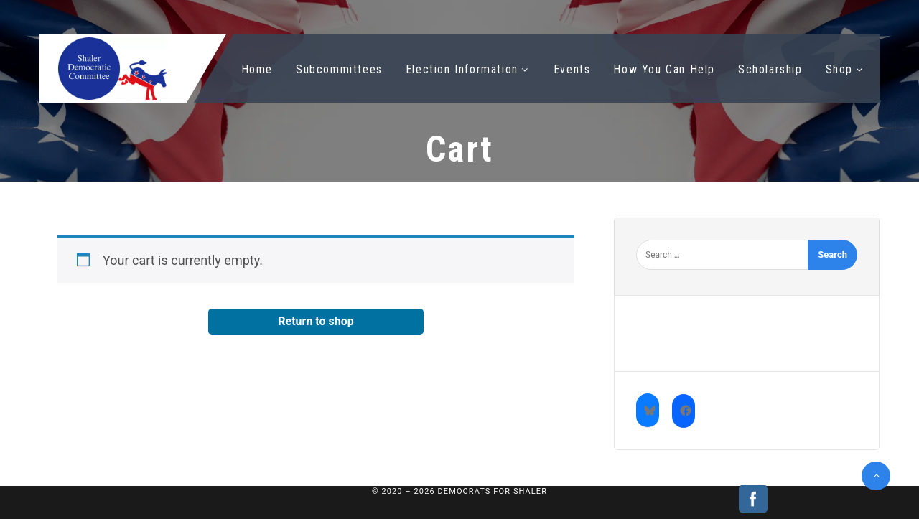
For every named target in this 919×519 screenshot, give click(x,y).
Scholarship (770, 69)
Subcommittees (339, 69)
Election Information (462, 69)
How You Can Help (664, 69)
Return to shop (316, 321)
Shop (839, 69)
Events (572, 69)
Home (257, 69)
